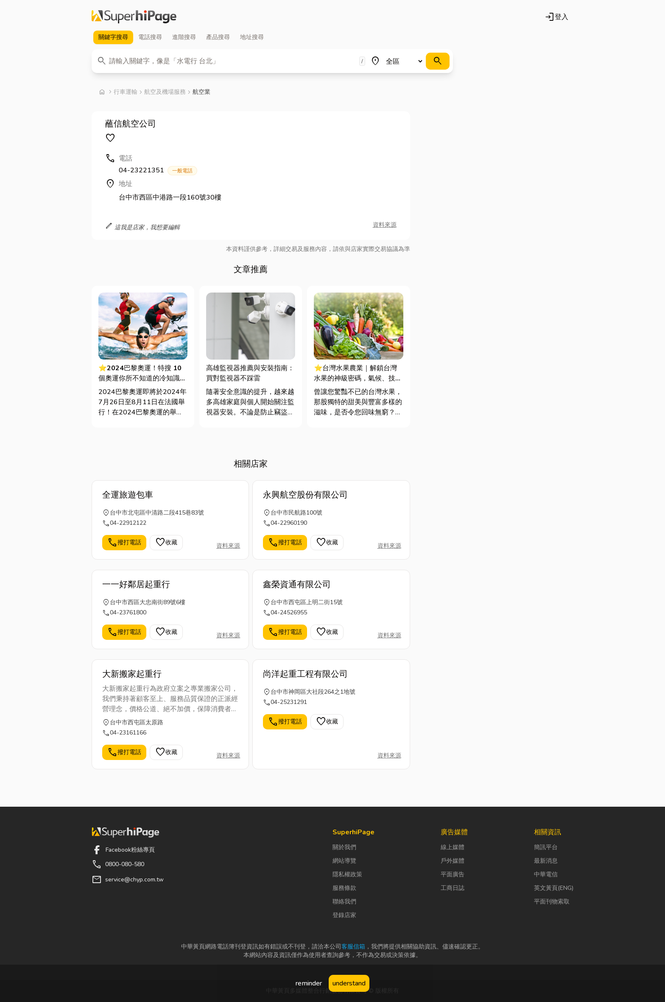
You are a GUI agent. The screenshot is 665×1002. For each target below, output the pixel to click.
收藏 (166, 543)
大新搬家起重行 (132, 674)
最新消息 (546, 861)
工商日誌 (452, 888)
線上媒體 (452, 847)
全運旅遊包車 (127, 495)
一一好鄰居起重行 (136, 584)
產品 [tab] (218, 37)
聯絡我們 (344, 902)
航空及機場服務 (165, 92)
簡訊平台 (546, 847)
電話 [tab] (150, 37)
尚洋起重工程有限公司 (305, 674)
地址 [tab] (252, 37)
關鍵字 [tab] (113, 37)
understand (349, 983)
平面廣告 (452, 874)
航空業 (201, 92)
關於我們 (344, 847)
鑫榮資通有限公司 (297, 584)
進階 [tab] (184, 37)
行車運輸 (125, 92)
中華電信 (546, 874)
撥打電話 (124, 543)
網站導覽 (344, 861)
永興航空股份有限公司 (305, 495)
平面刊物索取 (552, 902)
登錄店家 (344, 915)
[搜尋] (438, 61)
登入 (556, 17)
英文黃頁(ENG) (553, 888)
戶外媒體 (452, 861)
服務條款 (344, 888)
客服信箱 (353, 947)
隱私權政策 (347, 874)
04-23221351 (158, 170)
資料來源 (385, 225)
